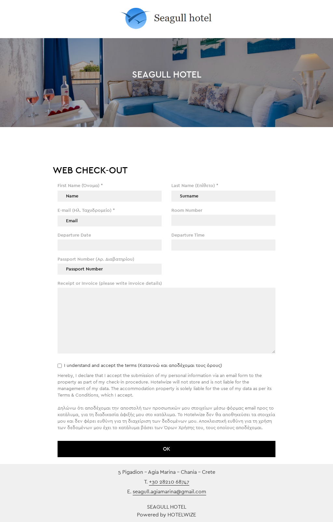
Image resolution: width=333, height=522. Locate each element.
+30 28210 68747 (169, 482)
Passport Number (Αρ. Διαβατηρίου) (96, 259)
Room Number (186, 210)
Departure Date (74, 235)
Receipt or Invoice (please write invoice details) (110, 283)
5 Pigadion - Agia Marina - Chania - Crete (166, 472)
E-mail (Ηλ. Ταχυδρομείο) (86, 210)
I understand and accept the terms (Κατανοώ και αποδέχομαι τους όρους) (140, 365)
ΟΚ (166, 449)
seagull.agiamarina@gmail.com (169, 491)
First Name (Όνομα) (80, 185)
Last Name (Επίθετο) (194, 185)
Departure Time (188, 235)
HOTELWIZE (181, 514)
